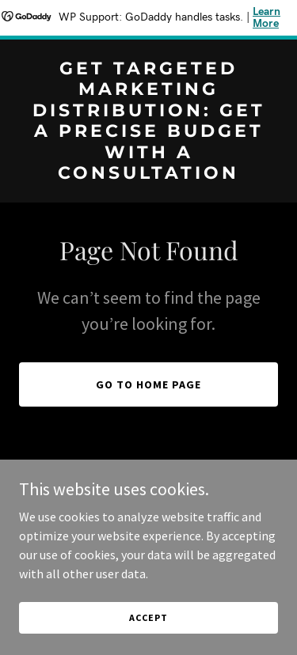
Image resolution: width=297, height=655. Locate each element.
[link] (148, 174)
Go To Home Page (148, 384)
